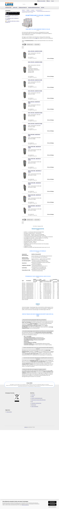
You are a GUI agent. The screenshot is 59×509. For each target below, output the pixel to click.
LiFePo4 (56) (15, 7)
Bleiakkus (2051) (8, 7)
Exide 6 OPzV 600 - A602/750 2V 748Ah (35, 123)
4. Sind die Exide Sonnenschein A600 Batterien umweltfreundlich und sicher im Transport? (38, 358)
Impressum (33, 394)
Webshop (25, 427)
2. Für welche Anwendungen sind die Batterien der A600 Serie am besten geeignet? (37, 331)
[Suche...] (36, 4)
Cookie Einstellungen (34, 406)
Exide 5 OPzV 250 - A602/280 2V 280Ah (35, 62)
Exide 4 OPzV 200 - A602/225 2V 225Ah (35, 51)
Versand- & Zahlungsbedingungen (36, 398)
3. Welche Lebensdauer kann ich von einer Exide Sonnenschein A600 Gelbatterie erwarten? (38, 348)
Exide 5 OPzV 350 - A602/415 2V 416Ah (35, 90)
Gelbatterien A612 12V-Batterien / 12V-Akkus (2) (12, 19)
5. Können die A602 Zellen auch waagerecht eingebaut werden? (34, 369)
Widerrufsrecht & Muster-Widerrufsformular (38, 399)
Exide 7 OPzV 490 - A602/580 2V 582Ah (35, 112)
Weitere (42, 7)
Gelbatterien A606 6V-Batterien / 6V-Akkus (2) (12, 16)
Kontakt (32, 396)
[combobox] (30, 44)
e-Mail (36, 38)
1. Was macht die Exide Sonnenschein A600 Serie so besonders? (34, 319)
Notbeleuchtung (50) (23, 7)
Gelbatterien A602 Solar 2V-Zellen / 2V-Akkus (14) (12, 21)
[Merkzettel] (50, 4)
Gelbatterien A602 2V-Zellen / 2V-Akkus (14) (12, 13)
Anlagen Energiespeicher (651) (34, 7)
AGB (32, 401)
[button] (53, 4)
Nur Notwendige (52, 504)
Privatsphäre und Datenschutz (36, 403)
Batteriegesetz (33, 404)
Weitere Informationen (52, 506)
